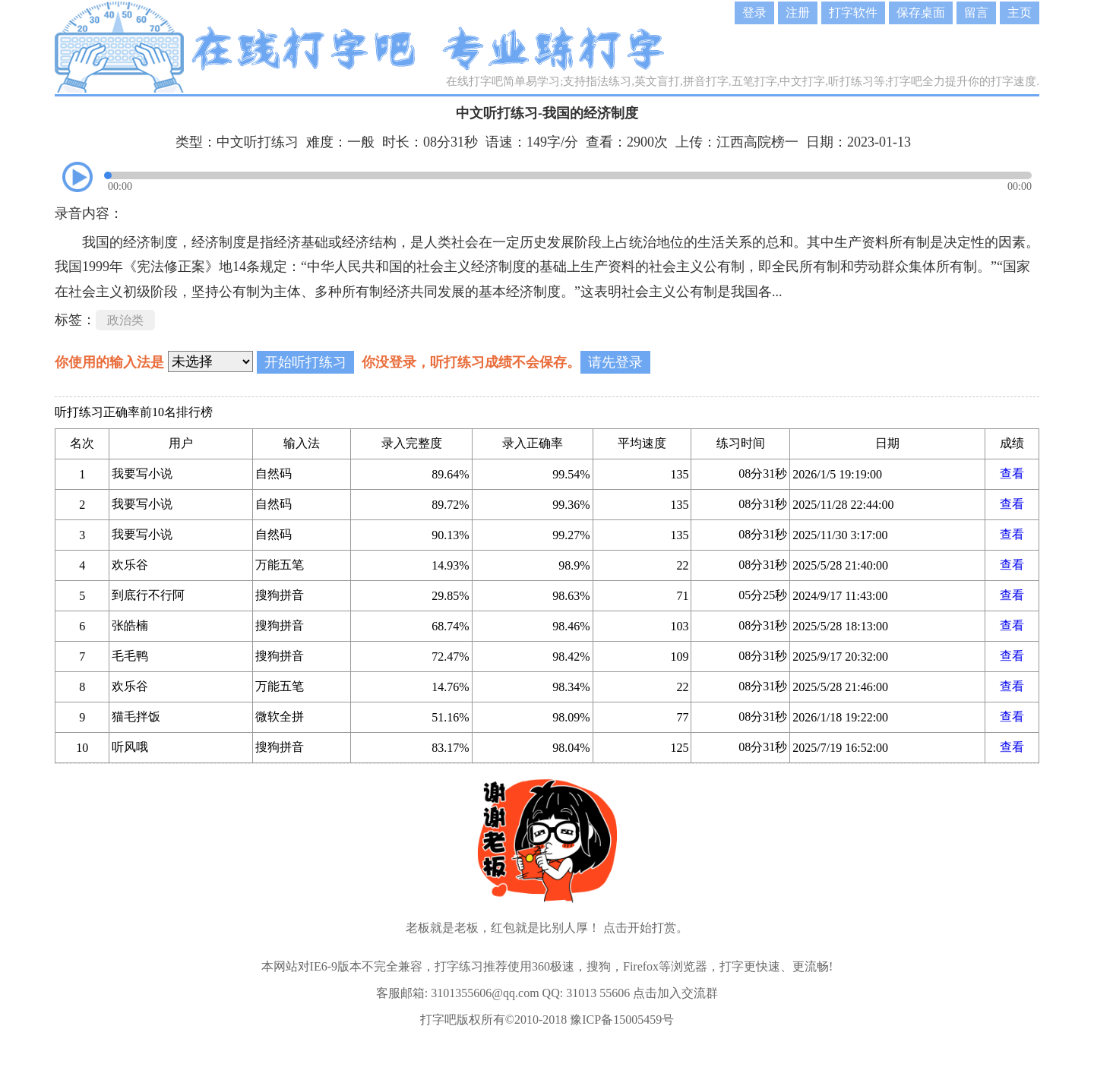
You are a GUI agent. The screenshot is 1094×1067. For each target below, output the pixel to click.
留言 (976, 12)
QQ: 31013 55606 (586, 993)
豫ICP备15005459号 (622, 1019)
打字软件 (853, 12)
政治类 (125, 320)
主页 (1019, 12)
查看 (1012, 473)
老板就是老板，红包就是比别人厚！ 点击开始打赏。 (547, 927)
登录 (754, 12)
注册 (798, 12)
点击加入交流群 (675, 993)
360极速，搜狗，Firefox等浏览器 (619, 966)
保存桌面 (920, 12)
